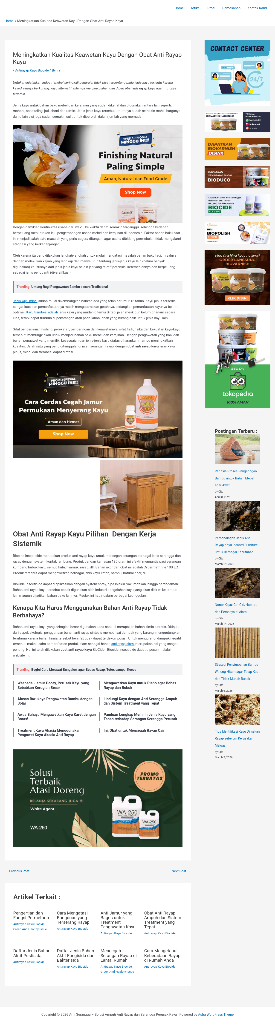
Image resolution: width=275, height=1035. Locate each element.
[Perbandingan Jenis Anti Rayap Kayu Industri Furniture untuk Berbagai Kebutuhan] (237, 515)
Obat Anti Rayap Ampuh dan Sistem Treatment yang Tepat (162, 920)
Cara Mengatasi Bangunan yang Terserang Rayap (74, 917)
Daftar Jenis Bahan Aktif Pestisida (25, 955)
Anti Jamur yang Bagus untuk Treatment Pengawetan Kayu (119, 920)
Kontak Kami (257, 8)
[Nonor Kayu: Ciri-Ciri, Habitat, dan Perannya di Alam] (237, 582)
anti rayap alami (123, 644)
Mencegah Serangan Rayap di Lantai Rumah (120, 955)
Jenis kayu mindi (26, 301)
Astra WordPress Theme (215, 1015)
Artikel (195, 8)
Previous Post (18, 871)
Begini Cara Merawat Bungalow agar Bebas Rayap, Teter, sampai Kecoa (86, 670)
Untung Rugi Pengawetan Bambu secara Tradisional (71, 287)
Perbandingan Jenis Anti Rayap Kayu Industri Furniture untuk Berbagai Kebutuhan (237, 544)
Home (179, 8)
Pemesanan (231, 8)
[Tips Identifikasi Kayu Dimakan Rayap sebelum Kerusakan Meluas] (237, 715)
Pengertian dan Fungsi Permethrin (32, 915)
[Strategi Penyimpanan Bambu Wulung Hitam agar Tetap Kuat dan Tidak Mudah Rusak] (237, 641)
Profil (211, 8)
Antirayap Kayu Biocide (32, 70)
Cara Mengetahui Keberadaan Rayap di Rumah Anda (161, 957)
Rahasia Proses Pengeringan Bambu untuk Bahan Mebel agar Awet (237, 478)
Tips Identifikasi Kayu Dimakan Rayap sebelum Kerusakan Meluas (234, 743)
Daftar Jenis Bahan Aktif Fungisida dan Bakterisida (71, 957)
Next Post (180, 871)
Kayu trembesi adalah (42, 312)
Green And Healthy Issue (31, 929)
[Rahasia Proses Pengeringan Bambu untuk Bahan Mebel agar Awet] (237, 449)
